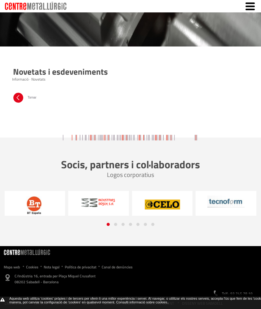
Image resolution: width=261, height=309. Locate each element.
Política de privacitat (80, 267)
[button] (108, 224)
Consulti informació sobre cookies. (142, 302)
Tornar (24, 97)
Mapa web (12, 267)
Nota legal (52, 267)
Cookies (32, 267)
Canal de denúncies (117, 267)
